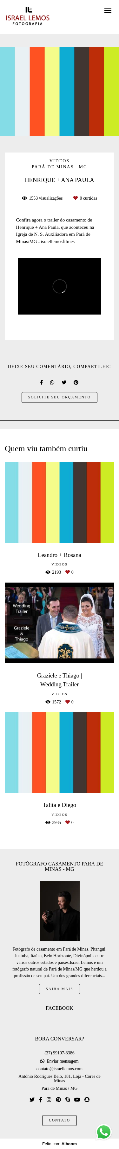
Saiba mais (59, 989)
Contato (59, 1120)
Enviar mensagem (63, 1061)
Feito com (59, 1143)
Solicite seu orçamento (59, 397)
